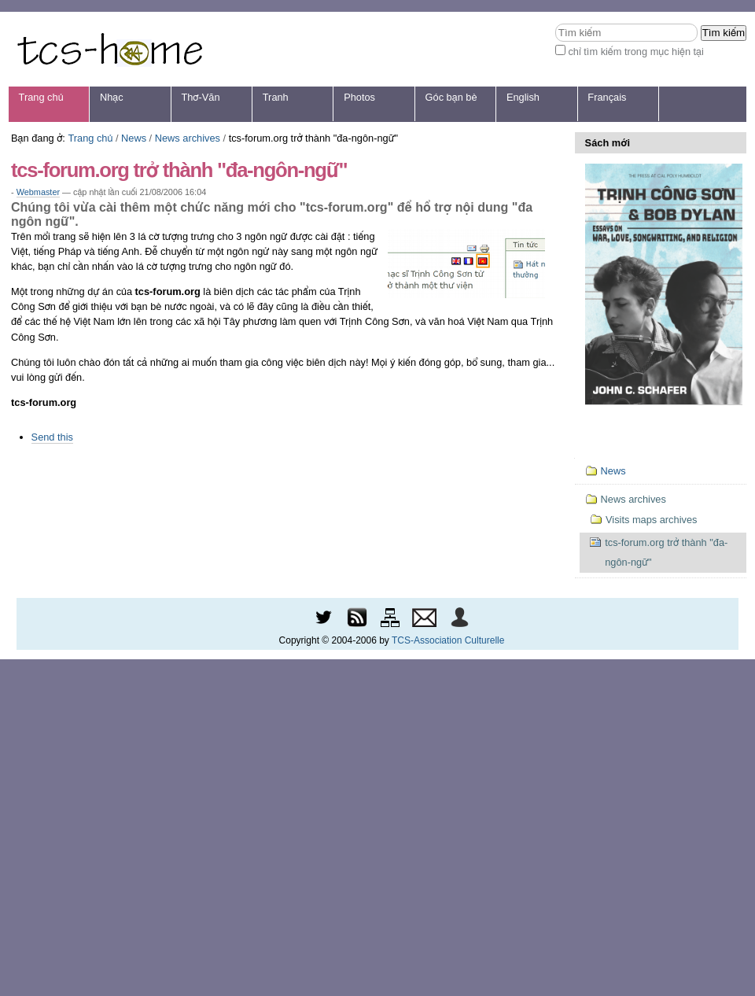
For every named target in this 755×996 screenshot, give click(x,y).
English (523, 97)
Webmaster (38, 192)
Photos (359, 97)
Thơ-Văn (200, 97)
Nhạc (111, 97)
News (133, 138)
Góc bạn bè (451, 97)
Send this (52, 437)
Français (606, 97)
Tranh (276, 97)
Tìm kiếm (554, 23)
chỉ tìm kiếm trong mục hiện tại (636, 51)
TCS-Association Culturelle (448, 640)
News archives (187, 138)
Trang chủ (41, 97)
